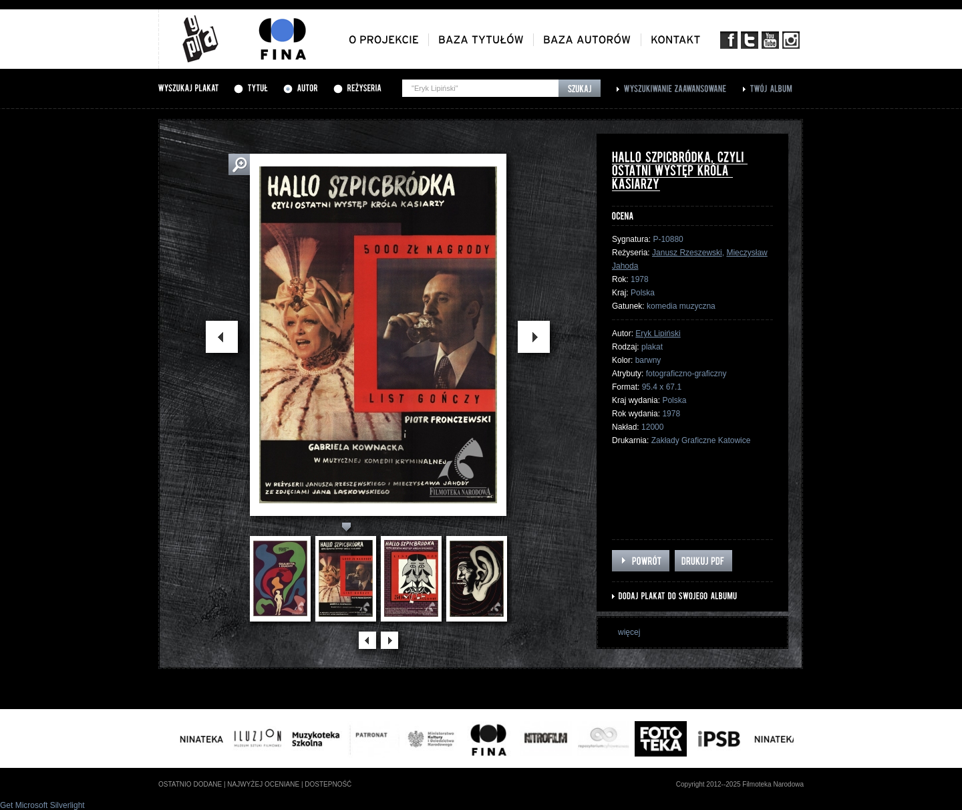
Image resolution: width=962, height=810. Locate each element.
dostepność (328, 784)
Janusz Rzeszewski (687, 252)
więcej (629, 632)
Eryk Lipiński (657, 333)
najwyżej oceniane (263, 784)
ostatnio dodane (190, 784)
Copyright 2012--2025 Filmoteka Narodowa (740, 784)
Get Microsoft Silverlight (42, 805)
